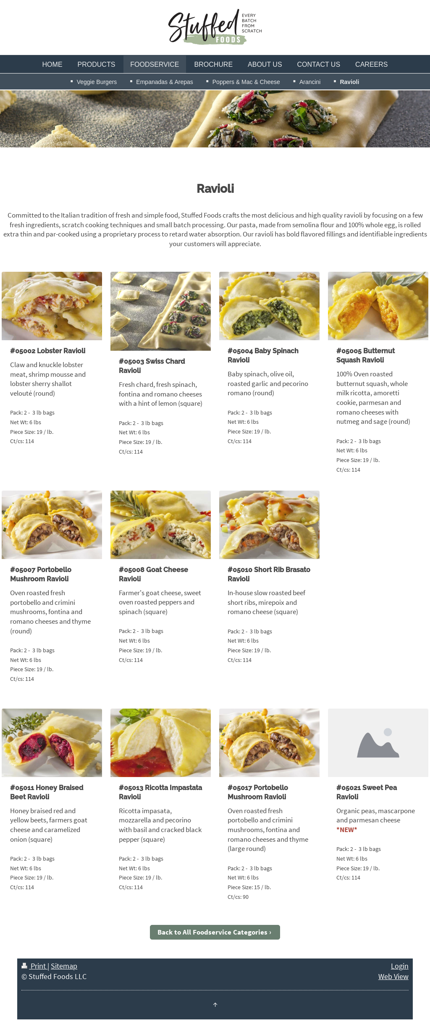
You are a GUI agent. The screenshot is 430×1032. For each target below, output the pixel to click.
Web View (393, 976)
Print (34, 966)
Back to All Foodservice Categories (212, 932)
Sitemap (64, 966)
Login (400, 966)
